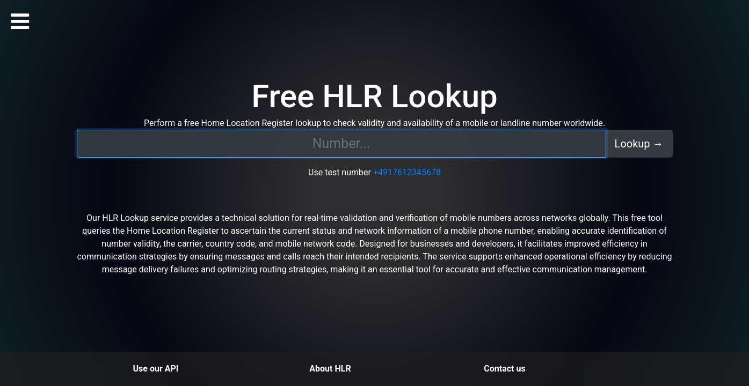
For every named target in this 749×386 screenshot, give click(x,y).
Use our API (156, 368)
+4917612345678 (407, 172)
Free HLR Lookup (374, 96)
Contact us (504, 368)
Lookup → (639, 143)
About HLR (330, 368)
